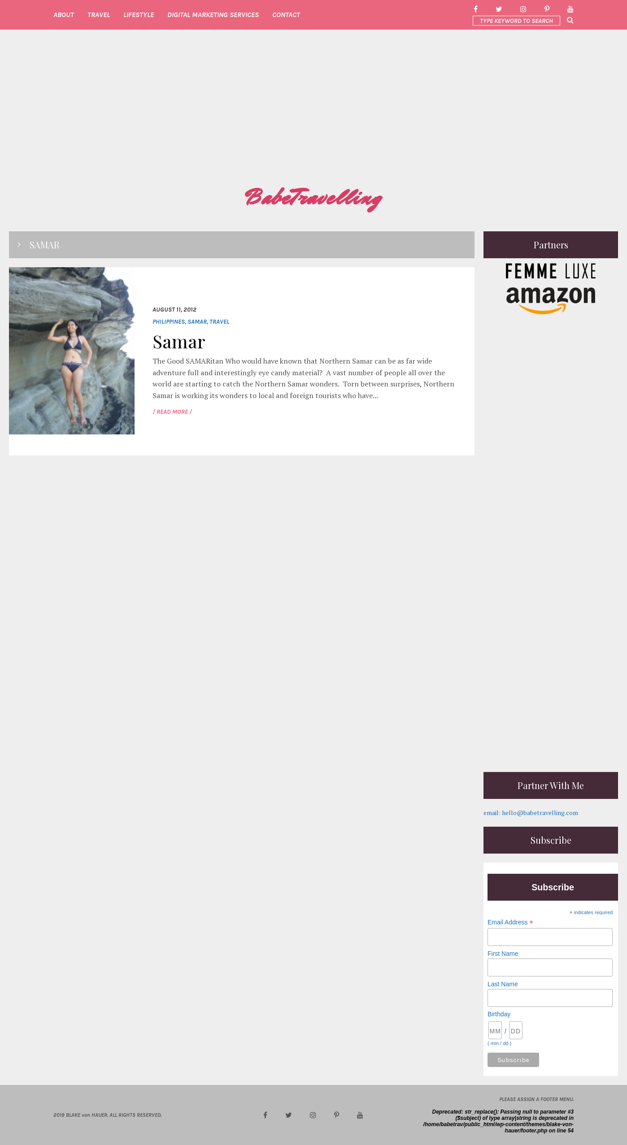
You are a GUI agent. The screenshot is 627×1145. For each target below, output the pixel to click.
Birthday (499, 1014)
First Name (503, 953)
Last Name (503, 984)
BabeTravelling (313, 197)
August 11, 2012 (174, 309)
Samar (197, 321)
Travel (219, 321)
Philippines (168, 321)
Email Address (510, 922)
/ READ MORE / (172, 412)
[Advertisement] (313, 115)
